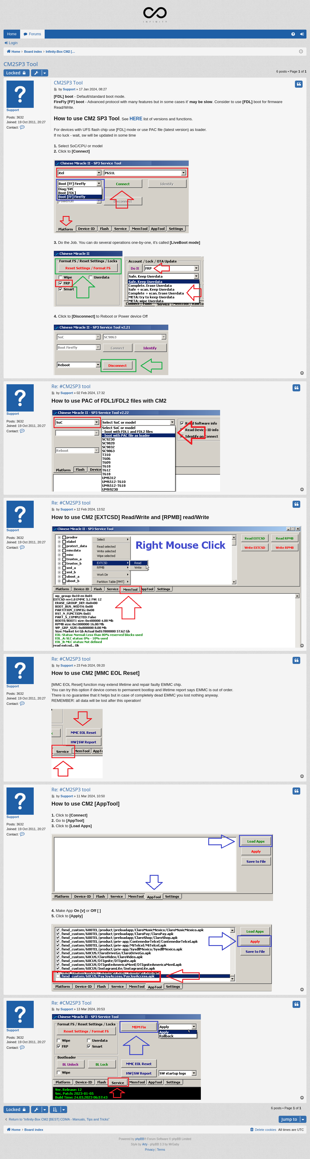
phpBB (139, 1139)
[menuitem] (293, 34)
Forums (35, 34)
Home (12, 34)
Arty (145, 1144)
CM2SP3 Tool (21, 64)
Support (13, 110)
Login (13, 43)
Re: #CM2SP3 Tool (71, 1003)
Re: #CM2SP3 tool (71, 386)
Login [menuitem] (303, 35)
